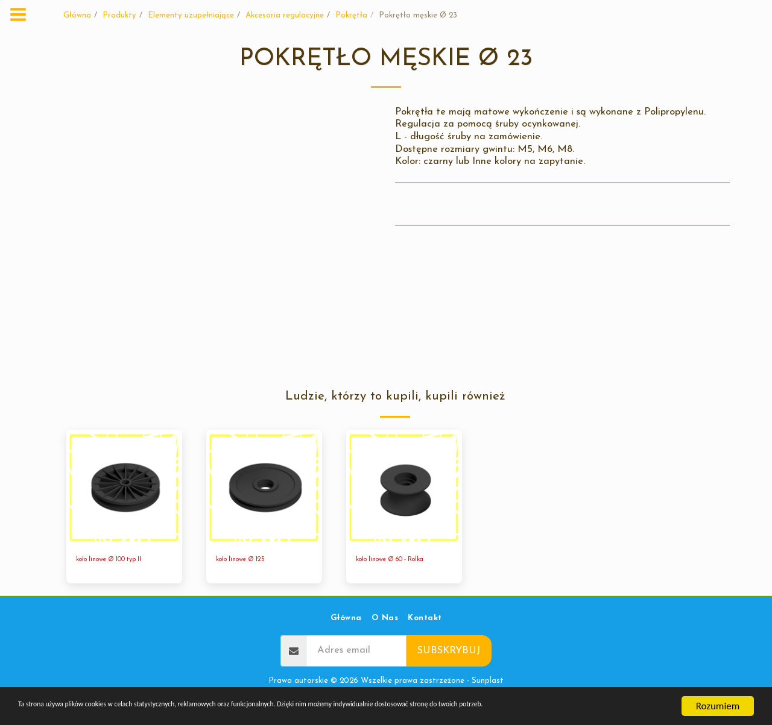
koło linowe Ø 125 (247, 561)
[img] (124, 487)
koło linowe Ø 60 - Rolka (401, 561)
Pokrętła (351, 15)
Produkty (119, 15)
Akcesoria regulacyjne (284, 15)
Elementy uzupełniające (191, 15)
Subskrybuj (448, 653)
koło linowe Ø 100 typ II (119, 561)
